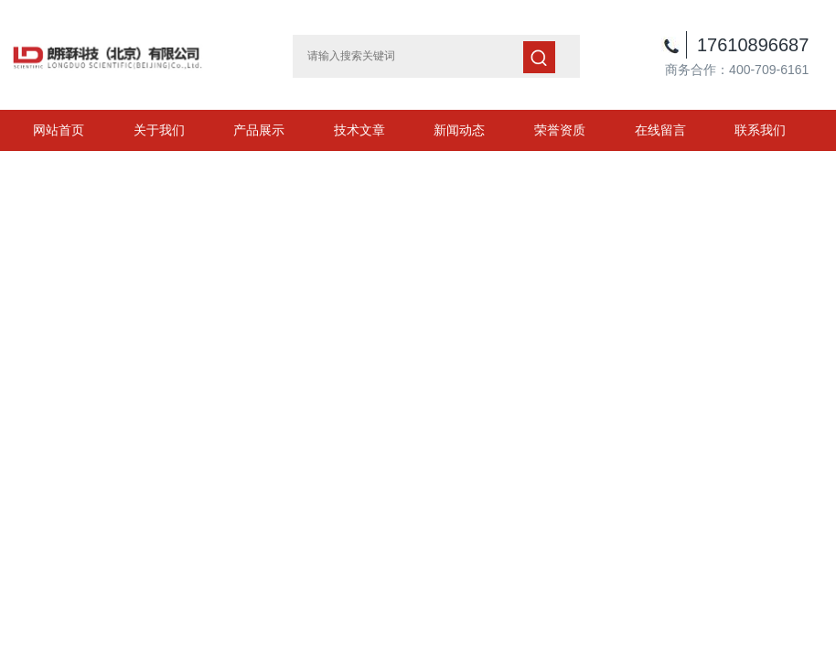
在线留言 (660, 130)
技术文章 (359, 130)
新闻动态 (459, 130)
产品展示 (258, 130)
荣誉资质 (559, 130)
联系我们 (760, 130)
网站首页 (58, 130)
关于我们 (159, 130)
